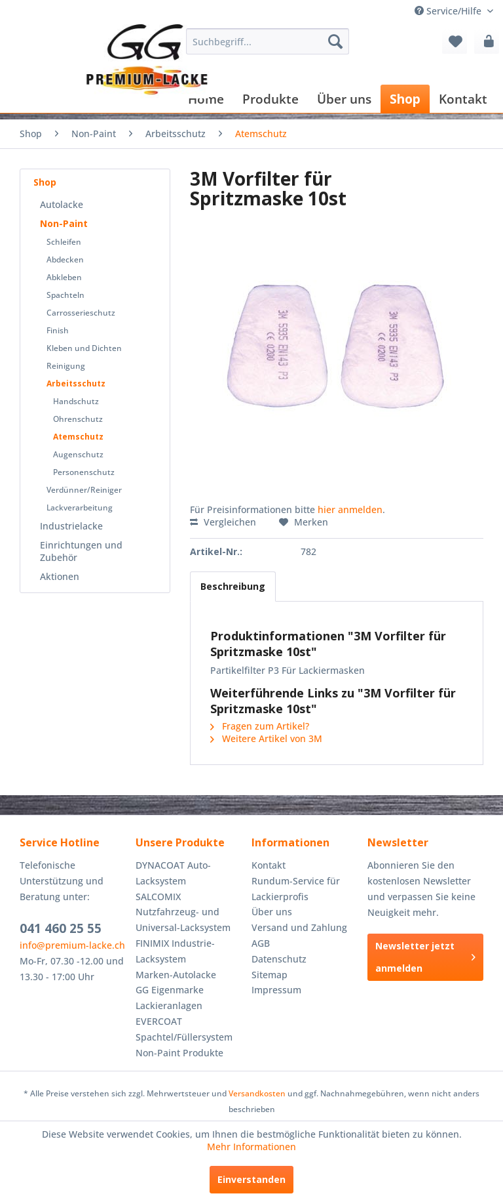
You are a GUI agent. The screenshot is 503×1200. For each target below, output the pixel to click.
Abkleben (64, 277)
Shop (44, 182)
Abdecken (65, 259)
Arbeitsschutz (76, 383)
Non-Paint (64, 223)
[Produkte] (270, 99)
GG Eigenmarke (170, 989)
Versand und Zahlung (299, 927)
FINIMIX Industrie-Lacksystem (175, 951)
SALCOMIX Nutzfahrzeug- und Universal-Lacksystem (183, 912)
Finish (58, 330)
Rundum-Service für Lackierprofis (296, 889)
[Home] (206, 99)
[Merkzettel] (454, 41)
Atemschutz (78, 436)
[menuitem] (268, 41)
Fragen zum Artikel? (259, 726)
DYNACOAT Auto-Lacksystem (173, 873)
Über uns (272, 911)
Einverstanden (251, 1179)
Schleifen (64, 241)
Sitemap (270, 974)
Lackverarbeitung (80, 507)
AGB (261, 943)
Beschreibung (232, 586)
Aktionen (59, 576)
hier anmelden (350, 509)
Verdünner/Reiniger (84, 489)
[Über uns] (344, 99)
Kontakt (269, 865)
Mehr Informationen (251, 1146)
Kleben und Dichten (84, 348)
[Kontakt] (463, 99)
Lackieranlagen (169, 1005)
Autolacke (61, 204)
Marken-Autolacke (176, 974)
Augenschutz (78, 454)
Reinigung (66, 365)
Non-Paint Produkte (179, 1052)
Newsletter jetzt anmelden (425, 957)
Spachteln (65, 294)
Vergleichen (223, 522)
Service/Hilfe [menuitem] (449, 11)
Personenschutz (84, 472)
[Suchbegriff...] (268, 41)
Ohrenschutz (78, 418)
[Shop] (405, 99)
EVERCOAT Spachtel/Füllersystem (184, 1029)
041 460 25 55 (61, 928)
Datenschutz (279, 959)
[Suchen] (335, 41)
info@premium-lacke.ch (72, 945)
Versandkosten (257, 1093)
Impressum (276, 989)
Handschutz (76, 401)
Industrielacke (71, 526)
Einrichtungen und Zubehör (81, 551)
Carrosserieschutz (81, 312)
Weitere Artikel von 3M (266, 738)
